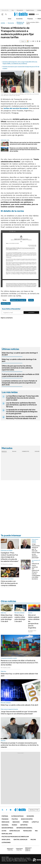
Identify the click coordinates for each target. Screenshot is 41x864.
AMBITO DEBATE (28, 849)
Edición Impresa (7, 828)
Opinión (25, 822)
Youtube (19, 809)
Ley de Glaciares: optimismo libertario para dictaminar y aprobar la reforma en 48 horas (21, 405)
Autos (4, 831)
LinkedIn (15, 810)
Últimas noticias (17, 816)
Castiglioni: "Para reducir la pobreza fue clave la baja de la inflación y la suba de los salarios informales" (10, 557)
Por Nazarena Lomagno (7, 564)
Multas (33, 839)
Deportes (23, 825)
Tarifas (31, 300)
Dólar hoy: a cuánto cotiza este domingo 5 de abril (19, 360)
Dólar (9, 19)
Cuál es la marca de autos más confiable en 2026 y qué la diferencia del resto (20, 375)
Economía (19, 19)
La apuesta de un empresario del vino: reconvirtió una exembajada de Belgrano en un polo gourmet (21, 412)
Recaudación (20, 10)
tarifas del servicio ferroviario (15, 108)
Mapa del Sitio (7, 834)
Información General (24, 828)
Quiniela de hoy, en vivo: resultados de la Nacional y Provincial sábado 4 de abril (21, 417)
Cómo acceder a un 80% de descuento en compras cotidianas (9, 583)
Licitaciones (6, 842)
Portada (5, 816)
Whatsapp (24, 810)
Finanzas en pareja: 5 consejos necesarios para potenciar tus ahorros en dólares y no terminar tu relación (20, 745)
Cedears (37, 451)
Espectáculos (15, 831)
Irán (13, 10)
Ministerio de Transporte (20, 23)
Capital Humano (30, 10)
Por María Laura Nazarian (32, 631)
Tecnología (27, 831)
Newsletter (37, 18)
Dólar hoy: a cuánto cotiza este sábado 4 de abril (19, 705)
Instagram (10, 810)
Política (15, 819)
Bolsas (14, 451)
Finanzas (30, 19)
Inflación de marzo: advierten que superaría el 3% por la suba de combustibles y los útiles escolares (36, 571)
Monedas (4, 451)
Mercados (5, 822)
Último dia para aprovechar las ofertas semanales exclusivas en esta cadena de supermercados (25, 143)
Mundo (14, 825)
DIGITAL (10, 849)
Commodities (25, 451)
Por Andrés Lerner (5, 667)
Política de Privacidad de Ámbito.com (15, 836)
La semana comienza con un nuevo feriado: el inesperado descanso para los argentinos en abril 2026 (19, 383)
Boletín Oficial (6, 303)
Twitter (2, 809)
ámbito (3, 23)
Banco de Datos (27, 819)
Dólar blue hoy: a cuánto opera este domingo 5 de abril (20, 354)
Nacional (5, 825)
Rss (36, 831)
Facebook (6, 810)
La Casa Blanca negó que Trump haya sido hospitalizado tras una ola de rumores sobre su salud (22, 398)
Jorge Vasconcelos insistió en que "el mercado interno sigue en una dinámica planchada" (36, 550)
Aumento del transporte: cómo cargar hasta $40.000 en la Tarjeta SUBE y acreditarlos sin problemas (19, 62)
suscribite (31, 14)
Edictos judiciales (20, 839)
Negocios (16, 822)
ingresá (37, 14)
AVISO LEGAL (6, 839)
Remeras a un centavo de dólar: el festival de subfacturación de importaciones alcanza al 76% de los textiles (24, 149)
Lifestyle (35, 822)
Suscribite (31, 312)
